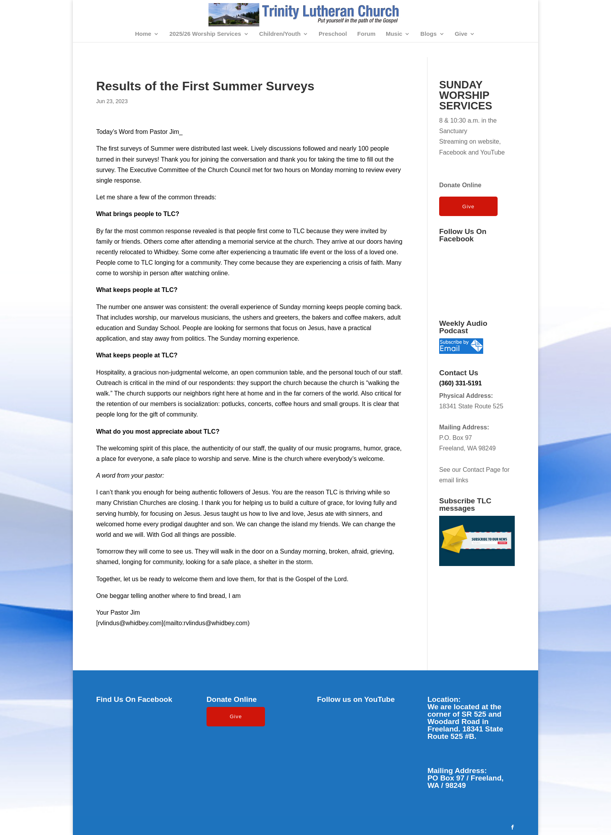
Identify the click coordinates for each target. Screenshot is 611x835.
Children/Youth (279, 34)
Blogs (428, 34)
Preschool (333, 34)
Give (461, 34)
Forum (366, 34)
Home (143, 34)
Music (394, 34)
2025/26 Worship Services (205, 34)
